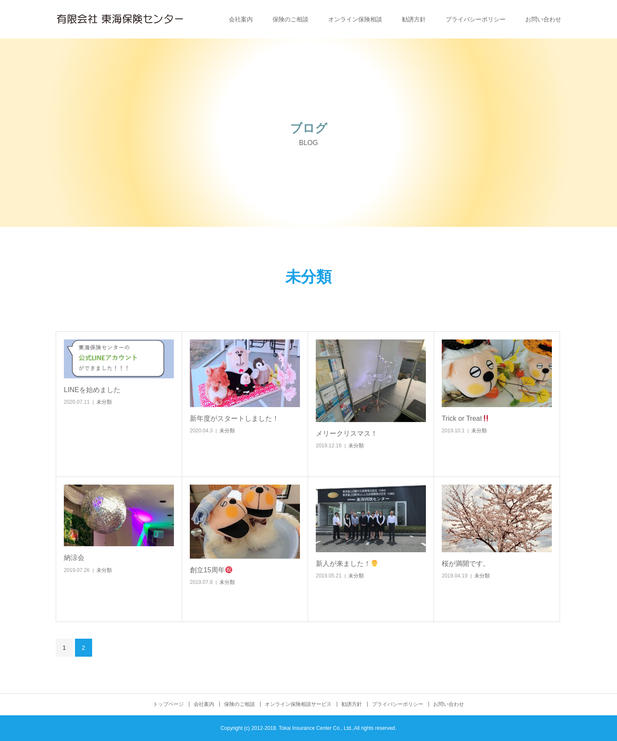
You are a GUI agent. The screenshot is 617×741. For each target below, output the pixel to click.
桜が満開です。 (466, 563)
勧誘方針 (414, 19)
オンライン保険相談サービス (298, 704)
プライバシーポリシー (476, 19)
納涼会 (74, 557)
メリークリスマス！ (346, 433)
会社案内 (241, 19)
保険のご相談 (290, 19)
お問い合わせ (543, 19)
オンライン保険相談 (355, 19)
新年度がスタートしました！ (234, 418)
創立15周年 (211, 570)
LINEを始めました (92, 389)
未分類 (104, 402)
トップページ (168, 704)
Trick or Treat (465, 418)
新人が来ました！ (347, 563)
